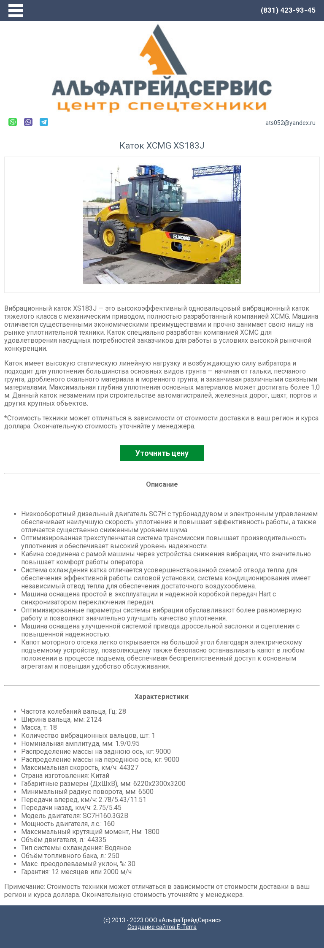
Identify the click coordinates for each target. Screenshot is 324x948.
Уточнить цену (162, 453)
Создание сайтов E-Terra (162, 927)
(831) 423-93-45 (288, 10)
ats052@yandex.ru (290, 122)
